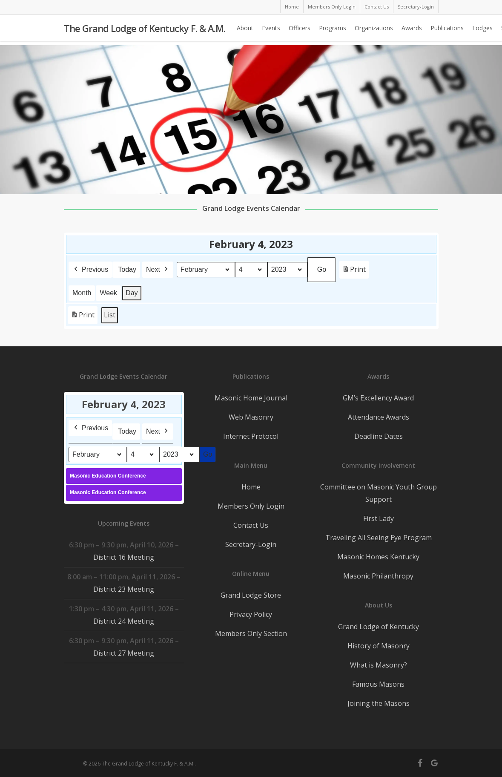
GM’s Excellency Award (378, 398)
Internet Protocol (250, 436)
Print (354, 271)
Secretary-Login (250, 544)
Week (108, 292)
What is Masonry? (378, 665)
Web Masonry (251, 417)
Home (251, 487)
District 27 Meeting (123, 653)
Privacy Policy (250, 614)
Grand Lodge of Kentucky (378, 626)
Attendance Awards (378, 417)
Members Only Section (251, 633)
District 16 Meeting (123, 557)
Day (132, 292)
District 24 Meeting (123, 621)
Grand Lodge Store (251, 595)
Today (127, 269)
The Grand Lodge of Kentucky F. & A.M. (144, 30)
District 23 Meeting (123, 589)
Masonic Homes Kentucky (378, 556)
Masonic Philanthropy (378, 576)
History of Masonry (378, 645)
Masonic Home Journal (251, 398)
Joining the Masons (378, 703)
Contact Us (250, 525)
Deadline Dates (378, 436)
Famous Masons (378, 684)
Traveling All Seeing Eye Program (378, 537)
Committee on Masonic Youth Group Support (378, 493)
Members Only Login (251, 506)
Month (81, 292)
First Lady (378, 518)
